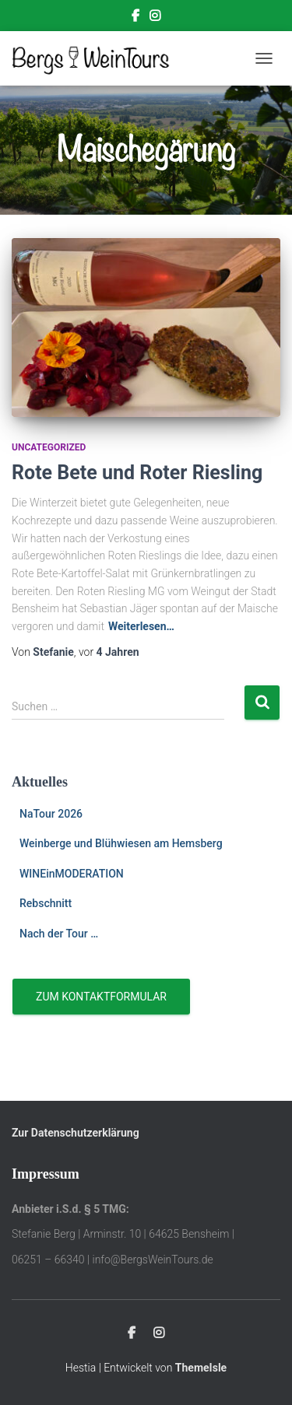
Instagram (155, 18)
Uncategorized (49, 447)
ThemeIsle (201, 1367)
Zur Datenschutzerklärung (75, 1132)
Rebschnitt (45, 903)
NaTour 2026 (51, 814)
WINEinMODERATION (71, 873)
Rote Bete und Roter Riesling (137, 472)
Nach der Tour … (58, 933)
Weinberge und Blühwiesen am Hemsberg (121, 843)
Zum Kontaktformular (101, 996)
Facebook (135, 18)
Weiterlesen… (141, 626)
